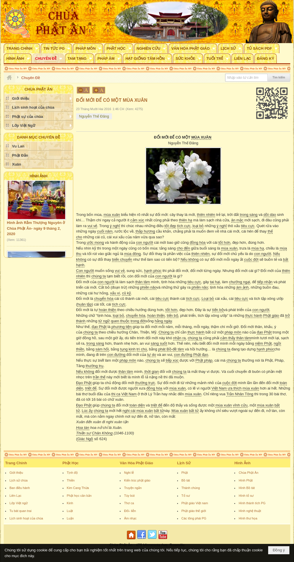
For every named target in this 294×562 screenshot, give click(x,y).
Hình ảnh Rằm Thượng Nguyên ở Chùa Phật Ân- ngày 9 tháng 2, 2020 (36, 230)
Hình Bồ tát (247, 488)
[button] (22, 48)
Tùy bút (129, 495)
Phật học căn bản (79, 495)
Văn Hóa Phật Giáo (136, 463)
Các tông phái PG (193, 518)
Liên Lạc (15, 495)
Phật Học (71, 463)
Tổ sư (185, 495)
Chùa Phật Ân (248, 472)
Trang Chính (16, 463)
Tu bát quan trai (20, 511)
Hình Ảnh (38, 176)
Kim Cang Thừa (78, 488)
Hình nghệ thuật (250, 511)
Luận (70, 518)
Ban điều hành (19, 488)
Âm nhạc (130, 518)
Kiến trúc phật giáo (137, 480)
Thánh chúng (190, 488)
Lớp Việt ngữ (18, 503)
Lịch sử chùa (18, 480)
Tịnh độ (72, 472)
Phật (184, 472)
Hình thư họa (248, 518)
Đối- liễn (130, 511)
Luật (70, 511)
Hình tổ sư (246, 495)
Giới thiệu (16, 472)
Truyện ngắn (133, 488)
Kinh (70, 503)
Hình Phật (246, 480)
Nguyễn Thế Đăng (94, 116)
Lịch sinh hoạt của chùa (26, 518)
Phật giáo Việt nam (194, 503)
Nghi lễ (129, 472)
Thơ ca (129, 503)
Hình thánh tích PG (252, 503)
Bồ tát (185, 480)
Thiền (71, 480)
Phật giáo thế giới (193, 511)
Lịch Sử (184, 463)
